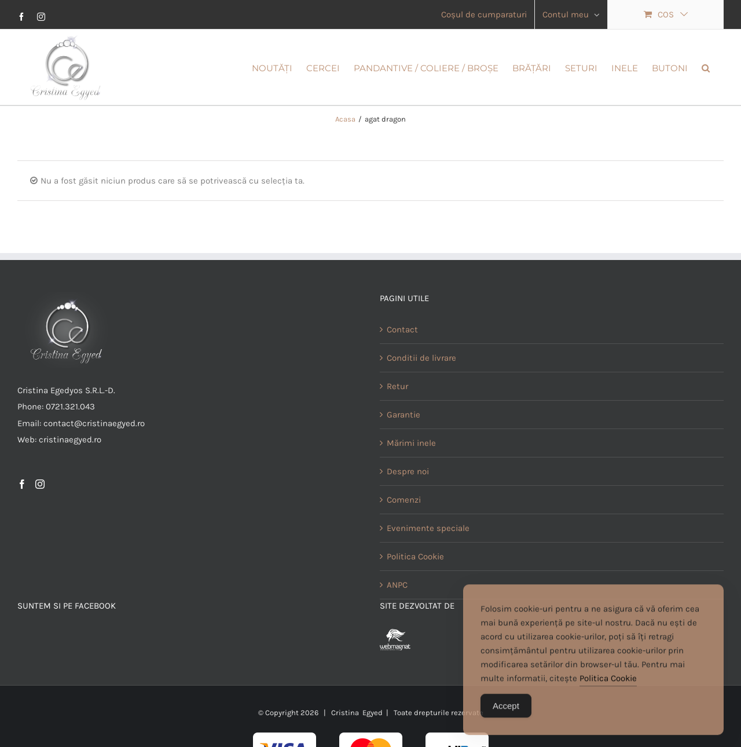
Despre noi (408, 506)
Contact (402, 365)
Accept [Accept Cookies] (506, 713)
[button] (706, 67)
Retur (397, 421)
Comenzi (404, 535)
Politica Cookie (608, 685)
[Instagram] (40, 519)
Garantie (403, 450)
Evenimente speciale (428, 563)
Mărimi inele (411, 478)
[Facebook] (22, 519)
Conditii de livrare (421, 393)
